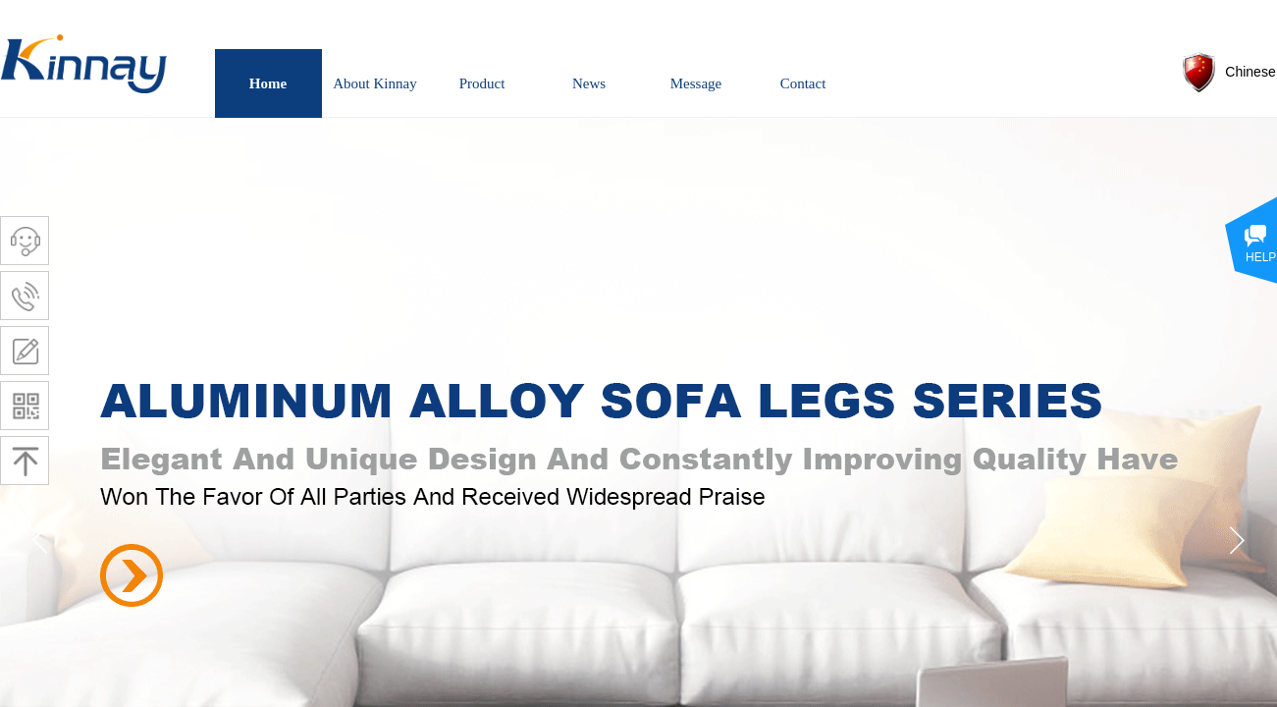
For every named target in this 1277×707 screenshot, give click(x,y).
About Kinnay (374, 83)
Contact (803, 83)
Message (696, 83)
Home (268, 83)
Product (482, 83)
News (589, 83)
